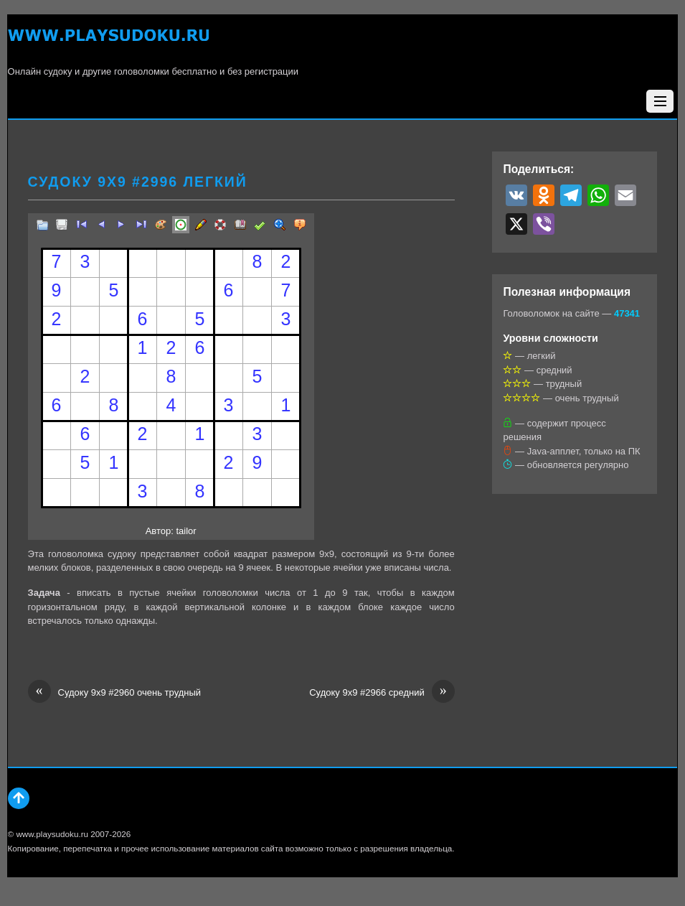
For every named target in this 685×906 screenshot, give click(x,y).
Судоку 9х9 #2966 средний (382, 693)
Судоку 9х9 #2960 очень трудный (115, 693)
